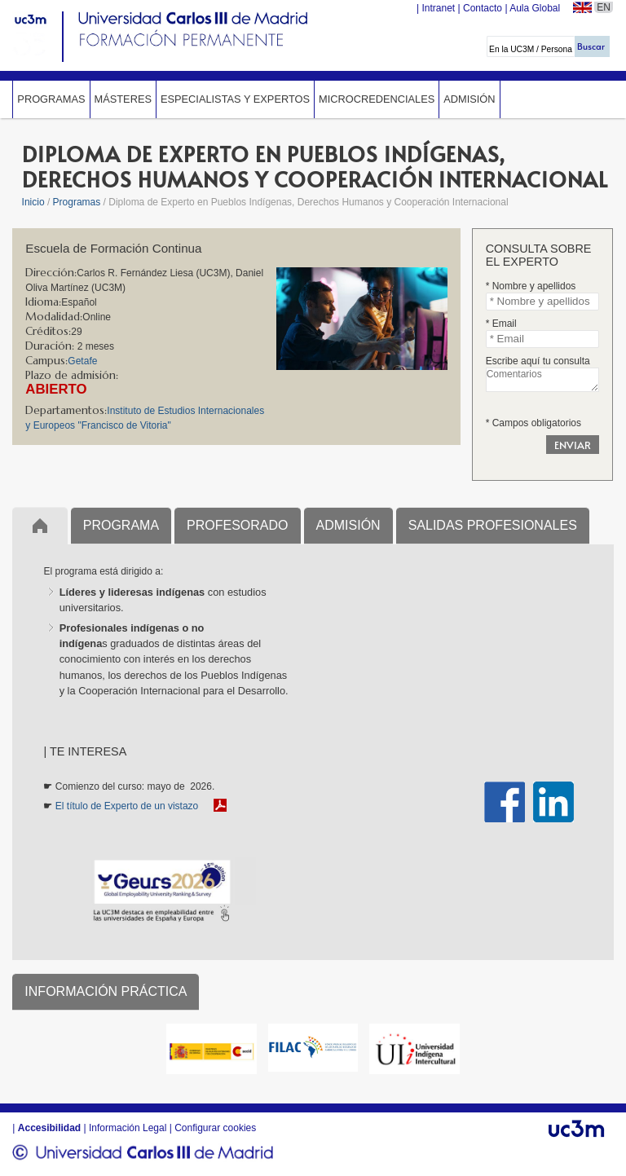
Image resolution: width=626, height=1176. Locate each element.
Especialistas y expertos (235, 99)
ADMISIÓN (348, 525)
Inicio (33, 202)
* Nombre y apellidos (531, 286)
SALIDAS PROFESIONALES (492, 525)
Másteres (123, 99)
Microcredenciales (376, 99)
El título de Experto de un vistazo (126, 806)
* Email (501, 323)
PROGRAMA (121, 525)
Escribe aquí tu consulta (538, 361)
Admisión (469, 99)
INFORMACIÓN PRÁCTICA (105, 991)
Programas (51, 99)
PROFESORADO (237, 525)
